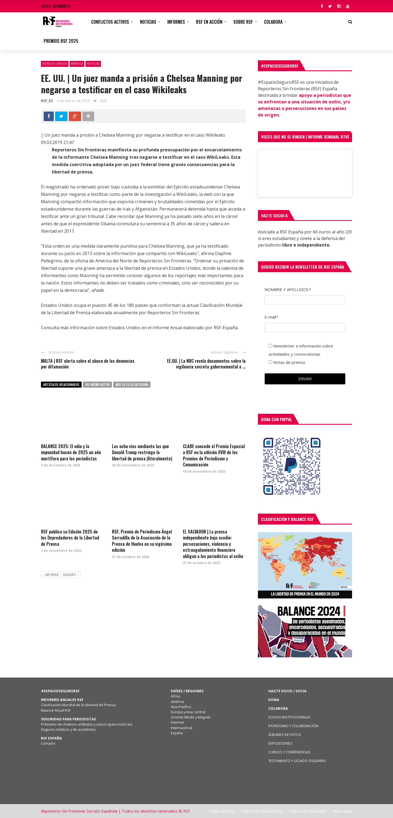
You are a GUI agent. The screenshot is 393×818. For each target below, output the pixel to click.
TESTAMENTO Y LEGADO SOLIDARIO (297, 760)
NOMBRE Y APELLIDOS (287, 289)
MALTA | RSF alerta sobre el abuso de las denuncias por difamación (88, 364)
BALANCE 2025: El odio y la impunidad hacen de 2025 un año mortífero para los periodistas (71, 452)
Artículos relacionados (61, 384)
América (77, 63)
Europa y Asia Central (188, 711)
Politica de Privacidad (308, 811)
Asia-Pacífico (181, 706)
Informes (176, 22)
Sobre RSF (243, 22)
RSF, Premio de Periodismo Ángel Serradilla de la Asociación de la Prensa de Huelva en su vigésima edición (142, 540)
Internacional (181, 727)
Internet (177, 722)
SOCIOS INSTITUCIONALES (289, 717)
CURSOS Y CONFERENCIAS (289, 752)
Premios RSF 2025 (61, 41)
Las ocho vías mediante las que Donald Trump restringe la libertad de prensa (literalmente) (142, 452)
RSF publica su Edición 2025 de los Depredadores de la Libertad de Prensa (70, 537)
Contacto (48, 743)
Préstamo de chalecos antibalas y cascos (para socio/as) (86, 724)
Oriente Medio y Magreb (190, 717)
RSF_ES (47, 100)
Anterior (50, 575)
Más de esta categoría (131, 384)
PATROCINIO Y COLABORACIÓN (293, 725)
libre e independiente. (306, 245)
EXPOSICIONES (280, 743)
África (175, 696)
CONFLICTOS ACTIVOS (110, 22)
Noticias (148, 22)
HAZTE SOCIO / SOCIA (287, 690)
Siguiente (71, 575)
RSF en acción (209, 22)
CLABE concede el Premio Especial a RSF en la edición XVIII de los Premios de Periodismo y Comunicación (214, 455)
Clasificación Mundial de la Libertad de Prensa (78, 704)
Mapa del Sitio (222, 811)
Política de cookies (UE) (262, 811)
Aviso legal (342, 811)
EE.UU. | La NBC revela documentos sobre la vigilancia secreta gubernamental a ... (206, 364)
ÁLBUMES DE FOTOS (284, 734)
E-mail (271, 317)
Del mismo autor (97, 384)
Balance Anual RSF (56, 710)
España (177, 732)
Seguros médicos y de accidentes (69, 729)
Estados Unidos (54, 63)
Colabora (273, 22)
